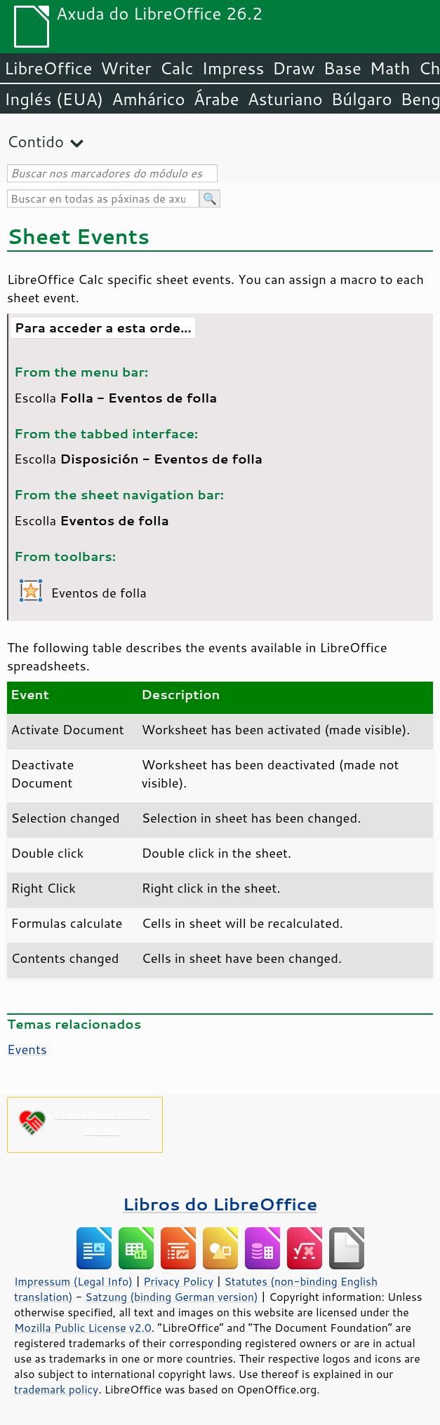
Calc (177, 68)
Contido (35, 141)
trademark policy (56, 1389)
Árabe (216, 99)
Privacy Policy (178, 1281)
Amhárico (148, 99)
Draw (293, 68)
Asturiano (285, 99)
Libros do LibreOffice (220, 1203)
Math (390, 68)
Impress (233, 68)
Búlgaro (361, 99)
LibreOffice (48, 68)
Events (27, 1049)
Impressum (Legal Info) (73, 1281)
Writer (125, 68)
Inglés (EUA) (53, 99)
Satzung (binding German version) (171, 1296)
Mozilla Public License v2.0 (83, 1327)
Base (342, 68)
